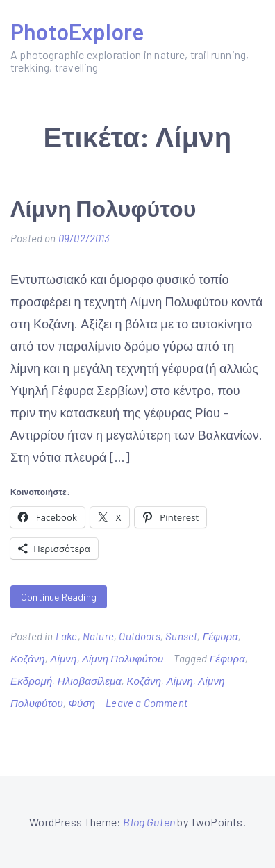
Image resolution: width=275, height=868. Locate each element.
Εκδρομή (31, 680)
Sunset (181, 636)
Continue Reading (59, 597)
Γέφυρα (220, 636)
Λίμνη (63, 658)
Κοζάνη (27, 658)
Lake (67, 636)
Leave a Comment (147, 702)
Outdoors (139, 636)
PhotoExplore (77, 31)
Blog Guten (149, 821)
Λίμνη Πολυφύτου (103, 207)
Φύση (81, 702)
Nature (98, 636)
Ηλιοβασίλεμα (90, 680)
